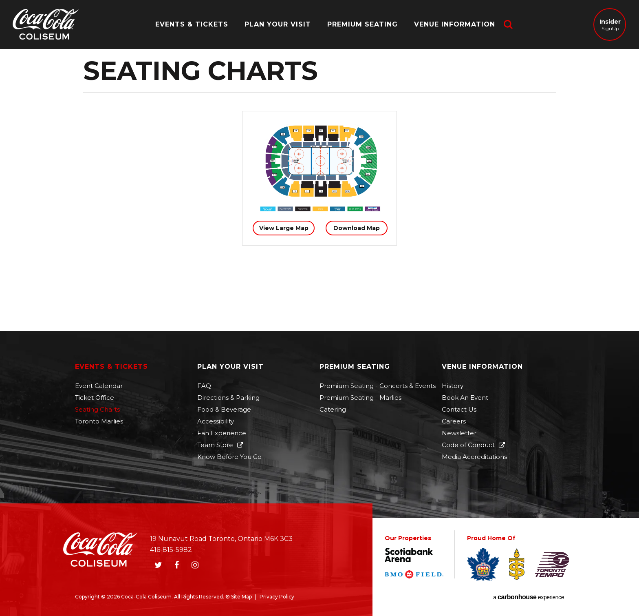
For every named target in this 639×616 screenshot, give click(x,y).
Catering (333, 409)
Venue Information (454, 24)
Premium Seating (362, 24)
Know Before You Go (229, 457)
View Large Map (283, 228)
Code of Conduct (468, 445)
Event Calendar (99, 386)
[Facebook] (176, 565)
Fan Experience (221, 433)
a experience (528, 597)
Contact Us (459, 409)
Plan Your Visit (278, 24)
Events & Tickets (191, 24)
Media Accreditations (474, 457)
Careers (454, 421)
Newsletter (459, 433)
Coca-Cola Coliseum (45, 25)
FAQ (204, 386)
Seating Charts (97, 409)
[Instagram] (195, 565)
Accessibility (215, 421)
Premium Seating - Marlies (360, 397)
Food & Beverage (224, 409)
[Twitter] (158, 565)
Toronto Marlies (99, 421)
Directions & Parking (228, 397)
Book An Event (465, 397)
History (452, 386)
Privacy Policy (277, 597)
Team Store (215, 445)
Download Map (356, 228)
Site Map (241, 597)
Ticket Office (94, 397)
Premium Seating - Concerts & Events (378, 386)
